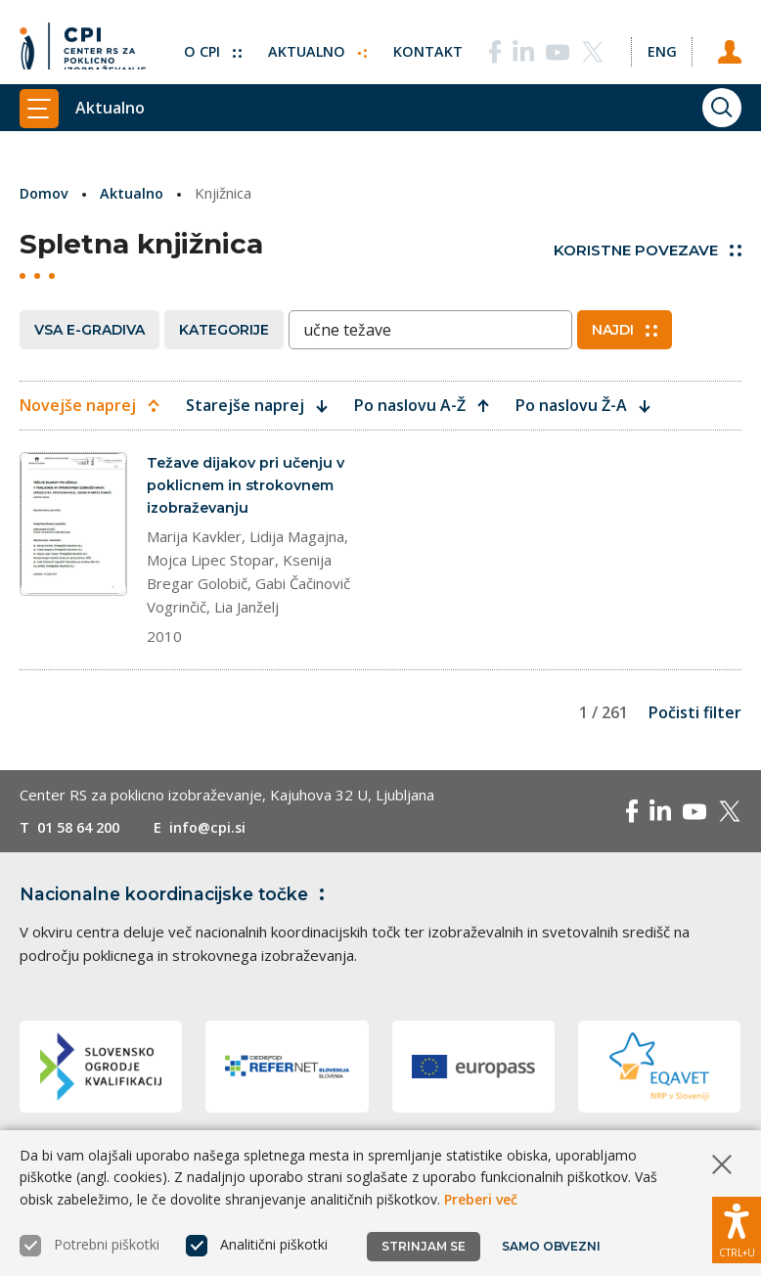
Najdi (624, 330)
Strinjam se (423, 1246)
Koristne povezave (647, 250)
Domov (45, 193)
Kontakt (424, 44)
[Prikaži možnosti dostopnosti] (736, 1227)
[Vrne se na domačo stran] (83, 44)
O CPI (206, 44)
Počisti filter (695, 716)
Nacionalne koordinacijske (179, 897)
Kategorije (224, 330)
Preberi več (480, 1199)
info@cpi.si (217, 831)
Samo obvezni (552, 1246)
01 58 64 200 (82, 831)
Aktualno (312, 44)
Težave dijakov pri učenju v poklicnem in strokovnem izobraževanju (249, 487)
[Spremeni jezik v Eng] (659, 44)
